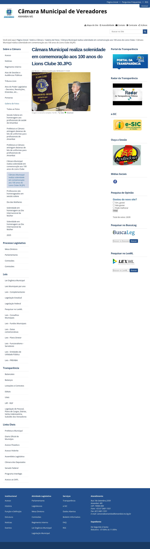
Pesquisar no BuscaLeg (124, 225)
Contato (121, 25)
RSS (146, 2)
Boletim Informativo (71, 517)
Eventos (8, 527)
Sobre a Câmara (37, 40)
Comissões (36, 517)
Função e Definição (13, 511)
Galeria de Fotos (52, 40)
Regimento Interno (40, 522)
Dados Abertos (69, 511)
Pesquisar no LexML (122, 253)
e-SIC (65, 506)
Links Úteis (9, 424)
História (8, 506)
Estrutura (9, 517)
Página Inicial (112, 2)
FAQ (65, 522)
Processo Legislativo (14, 243)
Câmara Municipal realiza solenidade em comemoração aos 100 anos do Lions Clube (98, 40)
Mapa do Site (92, 25)
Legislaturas (37, 506)
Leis (5, 274)
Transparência (11, 368)
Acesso (8, 500)
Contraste (133, 25)
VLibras (144, 25)
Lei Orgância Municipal (41, 527)
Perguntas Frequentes (131, 2)
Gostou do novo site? (125, 199)
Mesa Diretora (38, 511)
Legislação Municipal (41, 533)
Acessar (144, 6)
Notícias (8, 522)
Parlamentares (38, 500)
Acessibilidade (108, 25)
